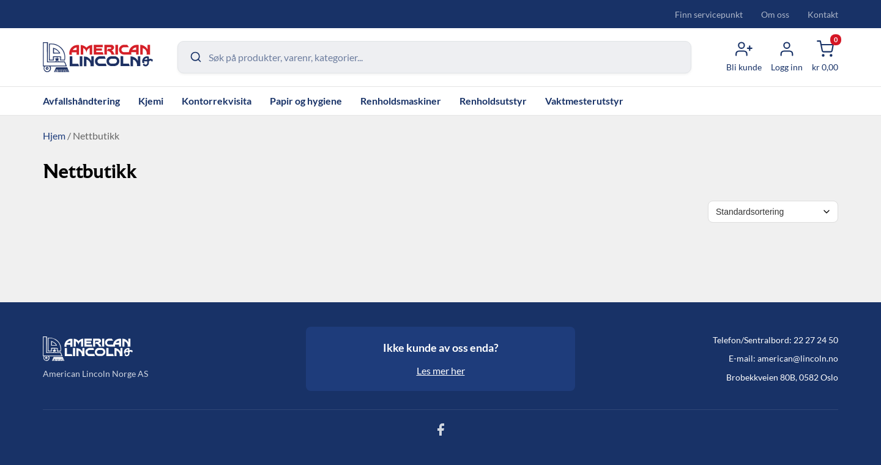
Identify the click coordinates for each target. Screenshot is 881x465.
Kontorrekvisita (216, 100)
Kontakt (823, 14)
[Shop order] (773, 212)
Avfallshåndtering (81, 100)
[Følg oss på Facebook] (440, 433)
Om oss (775, 14)
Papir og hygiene (306, 100)
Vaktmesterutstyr (584, 100)
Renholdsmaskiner (400, 100)
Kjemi (150, 100)
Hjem (54, 135)
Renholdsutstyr (493, 100)
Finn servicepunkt (709, 14)
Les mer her (441, 370)
